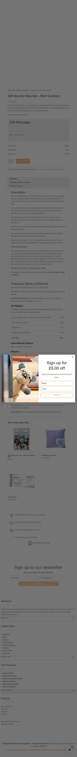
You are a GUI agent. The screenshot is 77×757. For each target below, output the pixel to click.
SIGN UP (56, 395)
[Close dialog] (72, 357)
